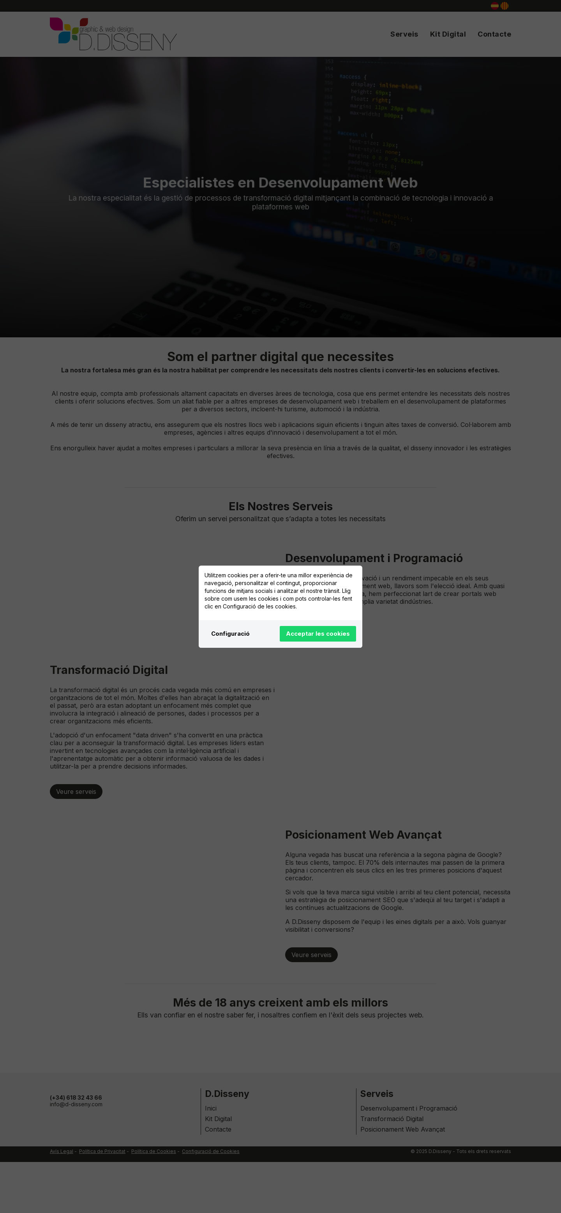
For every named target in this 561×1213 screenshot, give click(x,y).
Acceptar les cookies (318, 633)
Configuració (230, 633)
